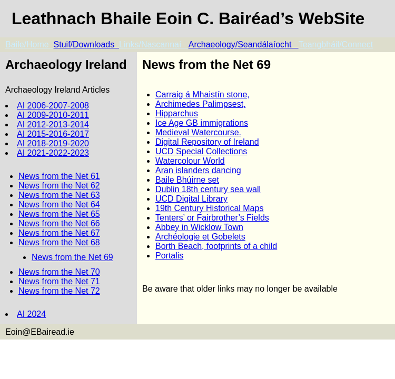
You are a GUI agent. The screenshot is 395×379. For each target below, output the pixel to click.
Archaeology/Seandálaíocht (244, 44)
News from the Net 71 (59, 281)
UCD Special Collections (201, 151)
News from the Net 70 (59, 271)
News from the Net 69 (72, 257)
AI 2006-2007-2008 (53, 105)
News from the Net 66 (59, 223)
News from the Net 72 (59, 290)
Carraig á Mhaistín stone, (202, 94)
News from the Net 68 (59, 242)
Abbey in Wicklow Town (199, 227)
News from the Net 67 (59, 232)
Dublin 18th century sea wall (208, 189)
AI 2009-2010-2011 (53, 115)
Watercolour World (190, 160)
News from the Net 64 (59, 204)
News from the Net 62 (59, 185)
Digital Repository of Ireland (207, 141)
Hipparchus (176, 113)
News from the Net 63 (59, 195)
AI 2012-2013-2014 (53, 124)
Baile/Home (29, 44)
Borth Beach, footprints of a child (216, 246)
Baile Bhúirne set (187, 179)
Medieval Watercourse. (198, 132)
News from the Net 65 (59, 214)
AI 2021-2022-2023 (53, 152)
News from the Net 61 (59, 176)
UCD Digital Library (191, 198)
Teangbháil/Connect (336, 44)
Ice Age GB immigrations (201, 122)
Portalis (169, 255)
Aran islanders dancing (198, 170)
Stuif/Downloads (87, 44)
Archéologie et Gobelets (200, 236)
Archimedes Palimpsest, (200, 103)
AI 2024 (31, 314)
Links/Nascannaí (154, 44)
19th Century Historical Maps (209, 208)
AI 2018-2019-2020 (53, 143)
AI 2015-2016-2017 (53, 133)
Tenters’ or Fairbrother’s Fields (212, 217)
